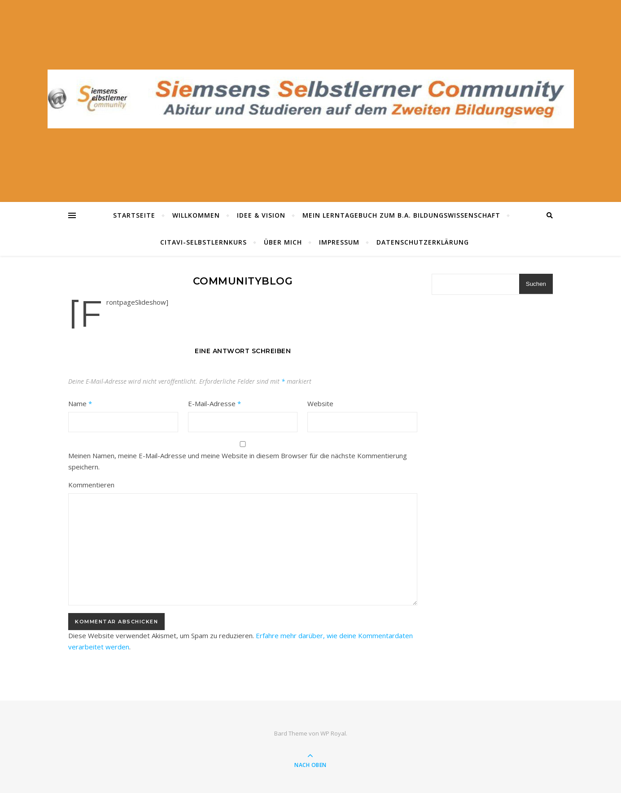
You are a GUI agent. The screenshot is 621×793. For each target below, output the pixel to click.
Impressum (339, 242)
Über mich (283, 242)
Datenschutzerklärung (422, 242)
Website (320, 403)
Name (80, 403)
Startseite (134, 215)
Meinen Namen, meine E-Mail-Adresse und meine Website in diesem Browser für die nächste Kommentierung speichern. (237, 461)
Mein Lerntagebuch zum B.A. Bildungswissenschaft (401, 215)
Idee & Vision (261, 215)
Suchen (536, 283)
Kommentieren (91, 484)
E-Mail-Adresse (214, 403)
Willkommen (196, 215)
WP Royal (333, 733)
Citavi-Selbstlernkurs (203, 242)
